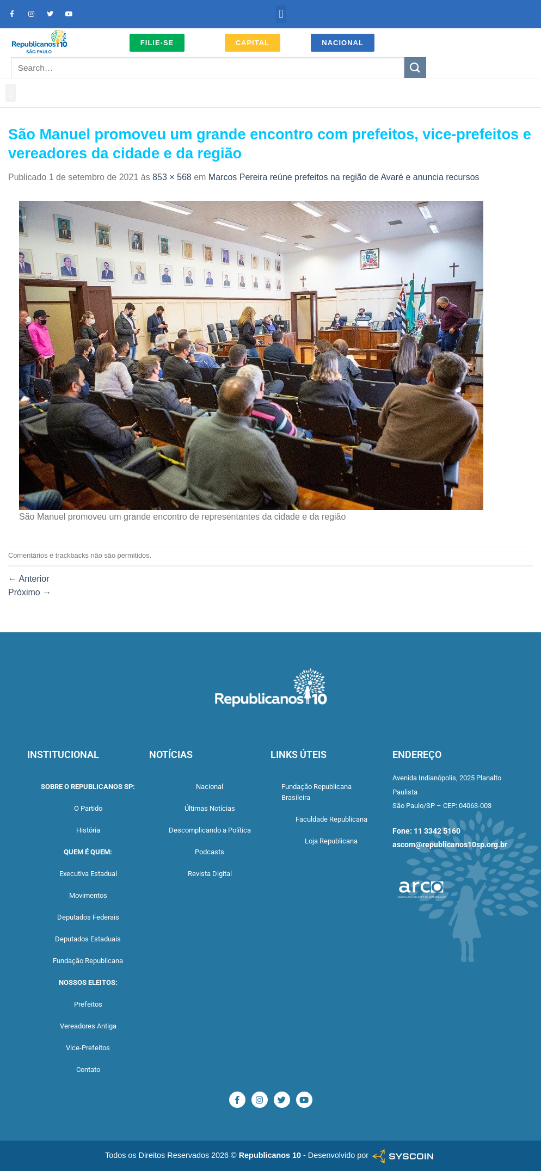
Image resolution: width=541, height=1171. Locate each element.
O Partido (88, 808)
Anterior (29, 578)
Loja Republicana (331, 841)
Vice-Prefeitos (88, 1048)
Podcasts (209, 852)
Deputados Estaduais (88, 939)
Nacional (209, 786)
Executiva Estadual (88, 874)
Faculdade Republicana (331, 819)
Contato (88, 1069)
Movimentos (88, 895)
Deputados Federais (88, 917)
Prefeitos (88, 1004)
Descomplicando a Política (210, 830)
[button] (281, 14)
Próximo (29, 592)
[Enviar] (415, 67)
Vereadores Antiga (88, 1026)
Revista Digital (210, 874)
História (88, 830)
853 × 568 (172, 177)
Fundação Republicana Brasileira (316, 792)
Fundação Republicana (88, 961)
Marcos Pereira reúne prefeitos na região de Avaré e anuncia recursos (343, 177)
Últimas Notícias (210, 808)
